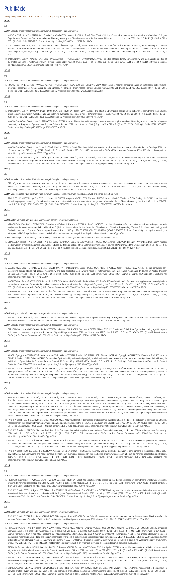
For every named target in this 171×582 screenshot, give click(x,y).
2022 (13, 17)
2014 (61, 17)
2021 (19, 17)
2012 (73, 17)
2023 (6, 17)
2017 (43, 17)
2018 (37, 17)
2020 (25, 17)
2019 (31, 17)
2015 (55, 17)
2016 (49, 17)
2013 (67, 17)
